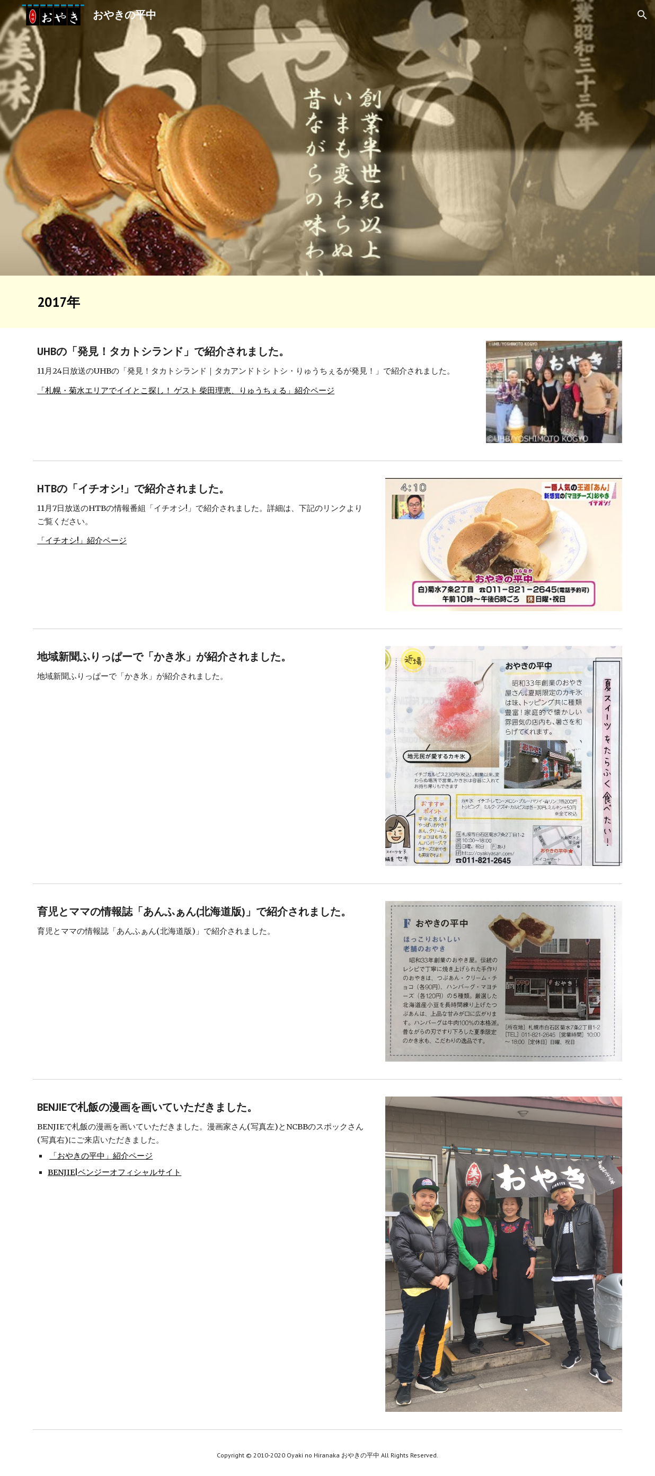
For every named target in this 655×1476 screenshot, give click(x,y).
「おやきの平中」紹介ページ (101, 1156)
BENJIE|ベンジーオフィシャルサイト (114, 1172)
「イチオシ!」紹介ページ (82, 540)
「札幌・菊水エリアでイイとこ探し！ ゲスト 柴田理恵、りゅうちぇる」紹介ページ (185, 390)
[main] (327, 301)
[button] (642, 15)
